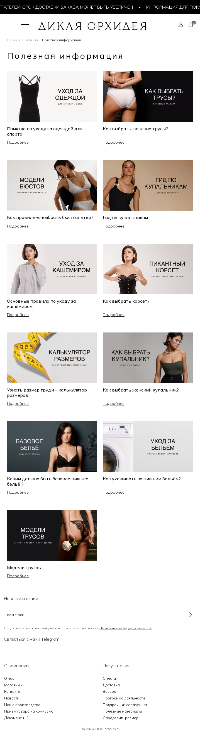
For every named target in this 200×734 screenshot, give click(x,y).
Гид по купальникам (125, 217)
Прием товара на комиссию (28, 711)
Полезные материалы (122, 711)
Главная (13, 40)
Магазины (13, 685)
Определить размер (120, 718)
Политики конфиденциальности (125, 628)
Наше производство (22, 705)
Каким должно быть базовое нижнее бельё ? (47, 481)
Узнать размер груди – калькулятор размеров (47, 392)
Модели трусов (24, 567)
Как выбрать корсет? (126, 301)
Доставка (111, 685)
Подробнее (18, 142)
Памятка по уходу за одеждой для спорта (44, 131)
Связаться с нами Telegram (31, 639)
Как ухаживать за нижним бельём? (142, 478)
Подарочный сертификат (125, 705)
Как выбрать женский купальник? (141, 390)
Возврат (110, 691)
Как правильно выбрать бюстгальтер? (50, 217)
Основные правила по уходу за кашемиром (41, 303)
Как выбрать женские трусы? (135, 128)
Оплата (109, 678)
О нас (9, 678)
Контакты (12, 691)
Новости (11, 698)
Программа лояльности (124, 698)
